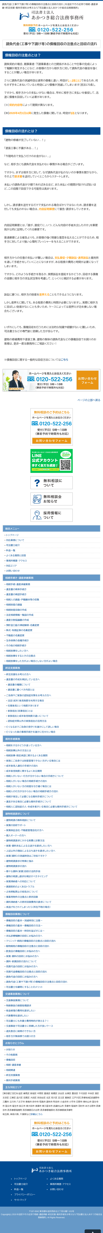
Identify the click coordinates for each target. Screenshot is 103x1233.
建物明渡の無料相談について (21, 820)
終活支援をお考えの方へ (18, 674)
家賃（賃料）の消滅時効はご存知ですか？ (26, 856)
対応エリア (11, 565)
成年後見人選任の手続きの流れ (22, 765)
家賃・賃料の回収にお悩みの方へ (22, 956)
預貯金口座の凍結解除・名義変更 (22, 625)
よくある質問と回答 (16, 555)
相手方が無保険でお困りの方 (20, 1036)
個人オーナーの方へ (16, 835)
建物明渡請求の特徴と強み (19, 861)
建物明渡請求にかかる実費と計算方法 (25, 840)
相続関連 (10, 1070)
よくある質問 (56, 1178)
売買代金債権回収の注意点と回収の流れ (26, 971)
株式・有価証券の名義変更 (19, 630)
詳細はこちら (36, 1114)
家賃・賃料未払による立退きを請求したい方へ (29, 845)
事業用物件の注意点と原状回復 (22, 897)
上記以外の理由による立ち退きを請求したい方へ (30, 851)
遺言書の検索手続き (16, 589)
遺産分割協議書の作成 (17, 620)
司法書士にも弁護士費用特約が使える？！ (27, 1021)
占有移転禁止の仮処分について (22, 891)
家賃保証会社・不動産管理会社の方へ (25, 830)
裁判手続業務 (13, 1080)
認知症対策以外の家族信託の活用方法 (27, 721)
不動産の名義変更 (15, 635)
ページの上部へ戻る (88, 400)
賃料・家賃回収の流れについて (21, 961)
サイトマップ (20, 1200)
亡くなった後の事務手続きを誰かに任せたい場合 (30, 732)
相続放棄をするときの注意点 (20, 656)
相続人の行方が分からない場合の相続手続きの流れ (32, 791)
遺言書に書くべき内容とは (21, 689)
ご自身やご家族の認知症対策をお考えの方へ (28, 695)
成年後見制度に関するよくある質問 (24, 771)
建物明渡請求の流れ (16, 866)
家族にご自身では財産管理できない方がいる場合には (33, 760)
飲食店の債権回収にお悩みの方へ (23, 951)
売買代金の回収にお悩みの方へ (22, 966)
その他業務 (11, 1054)
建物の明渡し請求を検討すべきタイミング (27, 876)
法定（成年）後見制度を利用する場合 (26, 700)
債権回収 (10, 1060)
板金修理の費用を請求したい (20, 1010)
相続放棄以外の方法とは (18, 750)
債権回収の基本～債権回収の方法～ (24, 925)
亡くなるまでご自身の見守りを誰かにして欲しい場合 (32, 727)
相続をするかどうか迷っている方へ (24, 745)
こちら (64, 359)
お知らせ (10, 1049)
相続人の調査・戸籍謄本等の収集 (22, 599)
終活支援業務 (13, 1075)
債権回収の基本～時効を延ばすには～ (25, 931)
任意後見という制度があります (23, 705)
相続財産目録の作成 (16, 610)
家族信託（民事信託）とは (20, 711)
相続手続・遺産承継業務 (18, 584)
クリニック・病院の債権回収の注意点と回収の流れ (31, 941)
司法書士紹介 (13, 545)
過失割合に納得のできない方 (21, 1031)
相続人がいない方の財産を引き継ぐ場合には (28, 786)
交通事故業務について (17, 1000)
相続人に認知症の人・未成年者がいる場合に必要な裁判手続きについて (41, 806)
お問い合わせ (13, 571)
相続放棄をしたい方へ (17, 650)
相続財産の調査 (14, 604)
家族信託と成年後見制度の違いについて (28, 716)
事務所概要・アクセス (16, 560)
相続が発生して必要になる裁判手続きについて (29, 796)
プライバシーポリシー (24, 1194)
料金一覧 (10, 550)
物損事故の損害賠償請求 (18, 1005)
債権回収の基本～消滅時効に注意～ (24, 920)
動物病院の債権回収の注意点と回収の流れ (27, 946)
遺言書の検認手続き (16, 594)
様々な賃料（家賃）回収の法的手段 (23, 871)
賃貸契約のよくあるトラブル (20, 886)
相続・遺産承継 (13, 1065)
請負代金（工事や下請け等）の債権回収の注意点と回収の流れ (36, 982)
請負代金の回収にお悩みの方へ (22, 976)
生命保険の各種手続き (17, 640)
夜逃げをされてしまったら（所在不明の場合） (28, 907)
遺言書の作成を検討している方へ (23, 679)
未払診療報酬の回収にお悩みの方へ (24, 936)
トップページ (12, 535)
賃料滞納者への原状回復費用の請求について (29, 902)
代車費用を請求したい (17, 1015)
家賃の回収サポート (16, 825)
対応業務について (15, 540)
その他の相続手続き (16, 645)
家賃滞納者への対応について (21, 881)
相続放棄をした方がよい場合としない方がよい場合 (31, 661)
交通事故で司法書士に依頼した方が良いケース (29, 1026)
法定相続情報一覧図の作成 (20, 615)
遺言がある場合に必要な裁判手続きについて (28, 801)
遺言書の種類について (19, 684)
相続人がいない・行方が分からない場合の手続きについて (35, 776)
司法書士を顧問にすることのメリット (24, 987)
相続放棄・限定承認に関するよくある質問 (27, 755)
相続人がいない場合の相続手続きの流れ (26, 781)
